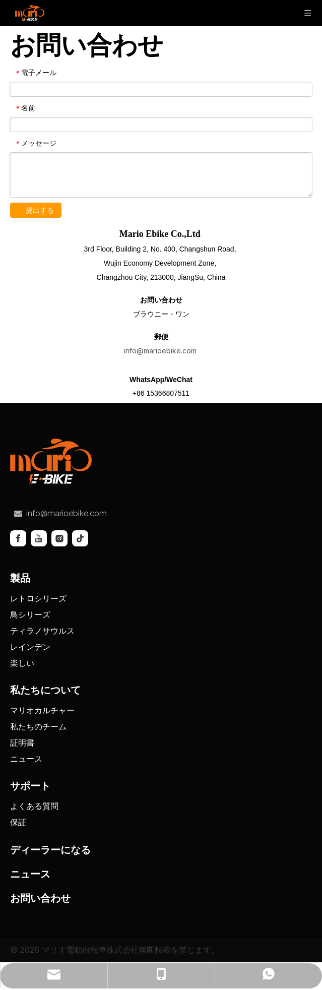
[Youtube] (39, 538)
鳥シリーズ (30, 614)
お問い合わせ (40, 898)
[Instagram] (59, 538)
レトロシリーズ (38, 598)
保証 (18, 822)
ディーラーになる (50, 849)
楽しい (22, 662)
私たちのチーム (38, 726)
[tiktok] (80, 538)
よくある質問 (34, 805)
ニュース (26, 758)
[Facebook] (18, 538)
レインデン (30, 646)
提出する (40, 210)
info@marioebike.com (161, 350)
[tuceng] (51, 460)
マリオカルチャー (42, 710)
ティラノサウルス (42, 630)
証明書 (22, 742)
